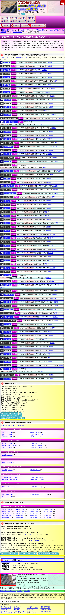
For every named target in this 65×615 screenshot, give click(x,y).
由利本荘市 (39, 494)
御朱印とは (4, 611)
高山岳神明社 (9, 158)
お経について (31, 611)
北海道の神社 (6, 509)
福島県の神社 (20, 511)
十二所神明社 (9, 186)
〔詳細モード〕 (5, 57)
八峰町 (37, 477)
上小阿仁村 (10, 445)
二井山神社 (8, 317)
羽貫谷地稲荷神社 (11, 118)
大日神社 (8, 306)
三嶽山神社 (8, 171)
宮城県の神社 (48, 509)
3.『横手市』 (16, 25)
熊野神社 (8, 128)
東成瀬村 (10, 479)
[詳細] (14, 62)
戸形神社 (8, 154)
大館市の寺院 (53, 30)
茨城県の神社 (34, 511)
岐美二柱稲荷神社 (11, 122)
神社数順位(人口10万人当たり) (10, 416)
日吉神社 (8, 324)
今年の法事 (30, 609)
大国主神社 (8, 298)
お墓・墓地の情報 (45, 606)
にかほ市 (7, 470)
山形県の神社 (6, 511)
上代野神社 (8, 197)
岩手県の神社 (34, 509)
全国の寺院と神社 (7, 30)
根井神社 (8, 165)
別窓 (20, 414)
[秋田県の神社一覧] (21, 57)
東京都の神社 (48, 513)
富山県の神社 (34, 515)
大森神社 (8, 302)
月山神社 (8, 150)
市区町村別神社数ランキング (9, 414)
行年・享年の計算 (45, 608)
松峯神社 (8, 190)
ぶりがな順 (3, 425)
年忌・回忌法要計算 (6, 613)
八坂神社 (8, 332)
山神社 (7, 178)
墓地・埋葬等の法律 (46, 611)
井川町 (35, 432)
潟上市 (7, 443)
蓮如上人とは (17, 606)
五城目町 (37, 447)
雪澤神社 (8, 291)
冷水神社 (8, 379)
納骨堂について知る (6, 606)
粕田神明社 (8, 328)
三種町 (36, 487)
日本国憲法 (30, 606)
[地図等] (50, 62)
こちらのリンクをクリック (31, 534)
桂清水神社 (8, 143)
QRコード (16, 565)
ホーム (23, 14)
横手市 (7, 496)
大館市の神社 (32, 32)
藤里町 (36, 479)
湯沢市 (7, 494)
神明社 (7, 201)
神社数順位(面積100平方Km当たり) (11, 418)
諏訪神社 (8, 275)
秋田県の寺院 (39, 30)
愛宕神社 (7, 62)
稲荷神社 (7, 74)
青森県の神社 (20, 509)
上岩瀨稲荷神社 (10, 193)
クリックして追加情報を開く (10, 601)
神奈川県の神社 (6, 515)
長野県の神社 (34, 517)
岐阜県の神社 (48, 517)
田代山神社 (8, 309)
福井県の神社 (6, 517)
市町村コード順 (12, 425)
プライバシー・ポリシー (8, 591)
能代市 (35, 470)
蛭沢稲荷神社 (9, 375)
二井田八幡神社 (10, 321)
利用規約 (27, 591)
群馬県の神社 (6, 513)
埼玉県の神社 (20, 513)
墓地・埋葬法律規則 (46, 609)
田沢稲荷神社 (9, 313)
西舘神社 (8, 285)
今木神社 (8, 161)
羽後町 (7, 434)
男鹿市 (34, 436)
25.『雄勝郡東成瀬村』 (38, 25)
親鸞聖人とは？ (5, 609)
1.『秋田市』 (6, 25)
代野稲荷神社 (9, 294)
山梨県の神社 (20, 517)
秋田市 (7, 432)
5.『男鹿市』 (24, 25)
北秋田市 (37, 445)
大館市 (7, 436)
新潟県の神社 (20, 515)
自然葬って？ (17, 609)
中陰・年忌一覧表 (19, 611)
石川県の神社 (48, 515)
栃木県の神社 (48, 511)
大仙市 (7, 462)
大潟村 (36, 434)
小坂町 (7, 447)
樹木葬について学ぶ (32, 608)
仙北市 (7, 455)
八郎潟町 (10, 477)
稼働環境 (19, 591)
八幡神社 (8, 335)
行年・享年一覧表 (6, 608)
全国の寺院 (24, 30)
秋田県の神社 (17, 32)
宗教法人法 (17, 608)
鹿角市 (35, 443)
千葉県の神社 (34, 513)
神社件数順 (21, 425)
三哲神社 (8, 175)
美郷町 (8, 487)
